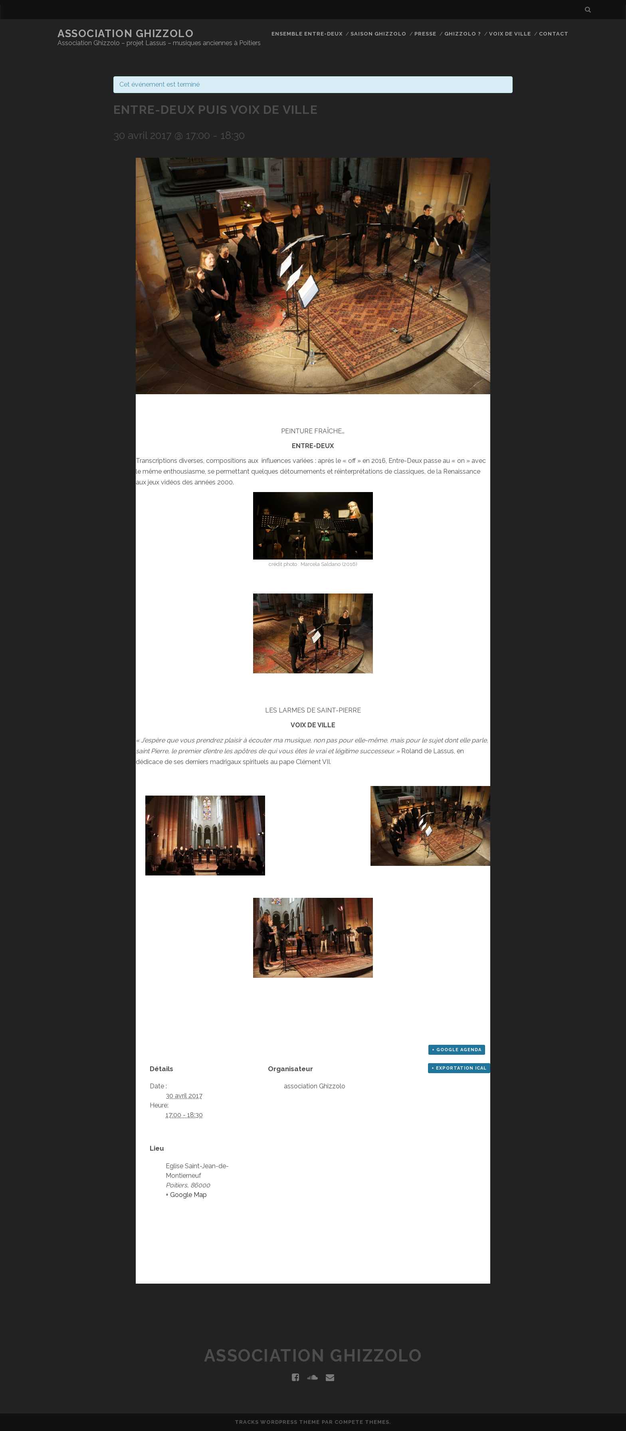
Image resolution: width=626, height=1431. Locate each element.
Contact (554, 34)
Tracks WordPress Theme (277, 1422)
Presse (425, 34)
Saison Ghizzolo (379, 34)
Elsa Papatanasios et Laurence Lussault (178, 1287)
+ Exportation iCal (459, 1068)
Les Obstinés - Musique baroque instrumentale (438, 1287)
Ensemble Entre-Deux (307, 34)
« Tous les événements (148, 63)
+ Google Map (186, 1195)
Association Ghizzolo (125, 34)
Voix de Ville (510, 34)
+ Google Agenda (456, 1049)
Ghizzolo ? (462, 34)
